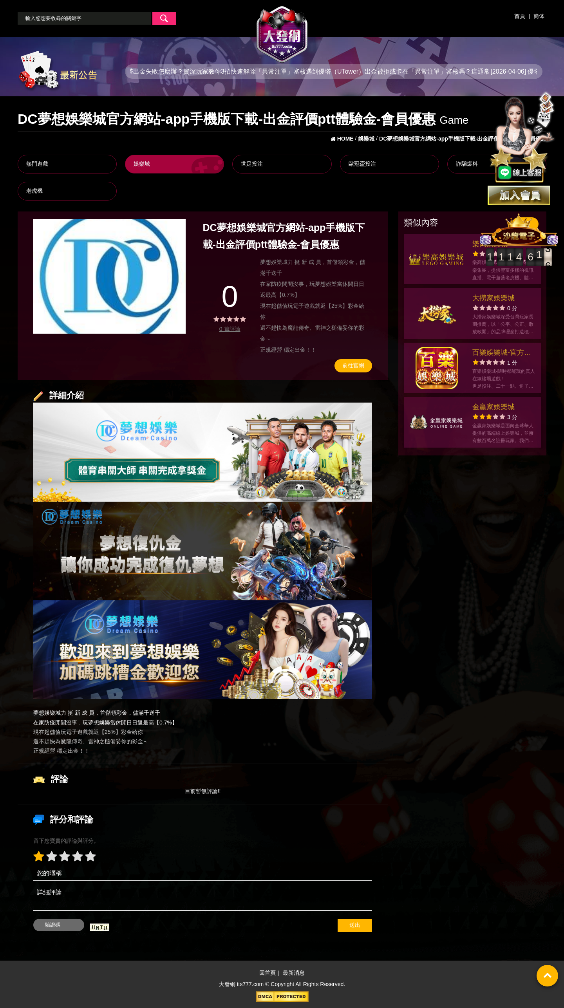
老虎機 (34, 191)
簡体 (538, 16)
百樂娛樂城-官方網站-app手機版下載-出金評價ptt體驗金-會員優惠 (502, 353)
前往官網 (353, 365)
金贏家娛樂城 (493, 407)
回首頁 (267, 973)
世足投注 (252, 164)
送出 (354, 925)
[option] (109, 276)
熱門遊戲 (37, 164)
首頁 (519, 16)
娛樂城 (142, 164)
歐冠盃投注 (362, 164)
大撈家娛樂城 (493, 298)
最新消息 (294, 973)
